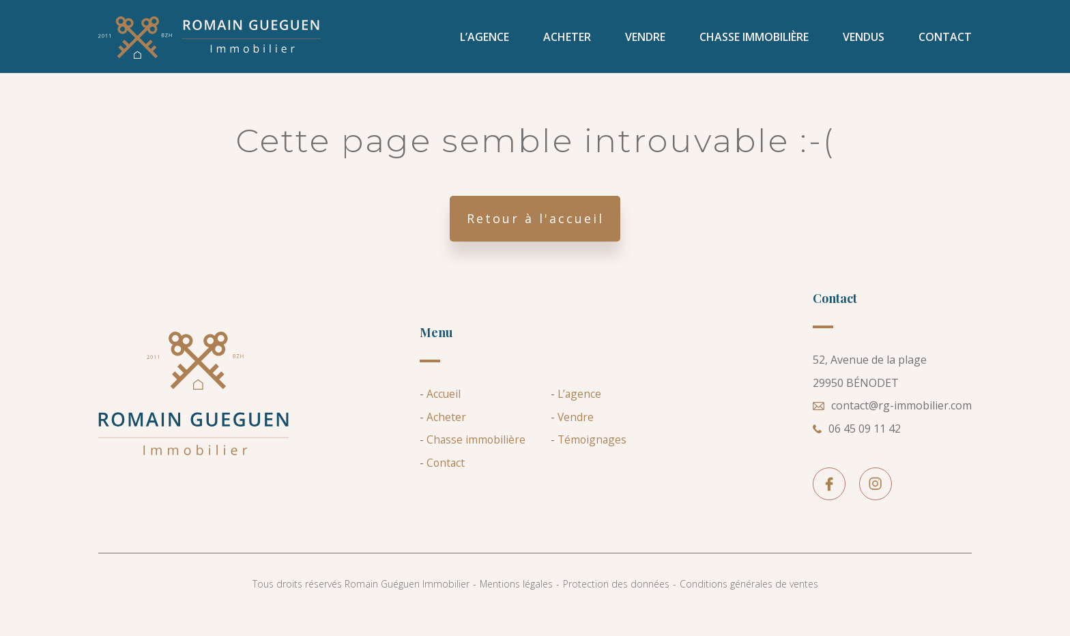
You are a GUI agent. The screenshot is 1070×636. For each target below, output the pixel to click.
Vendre (645, 40)
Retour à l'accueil (535, 233)
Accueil (443, 408)
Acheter (567, 40)
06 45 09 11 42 (857, 442)
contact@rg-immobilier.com (892, 420)
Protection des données (616, 598)
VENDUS (863, 40)
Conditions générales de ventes (749, 598)
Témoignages (593, 453)
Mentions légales (516, 598)
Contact (945, 40)
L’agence (484, 40)
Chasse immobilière (754, 40)
